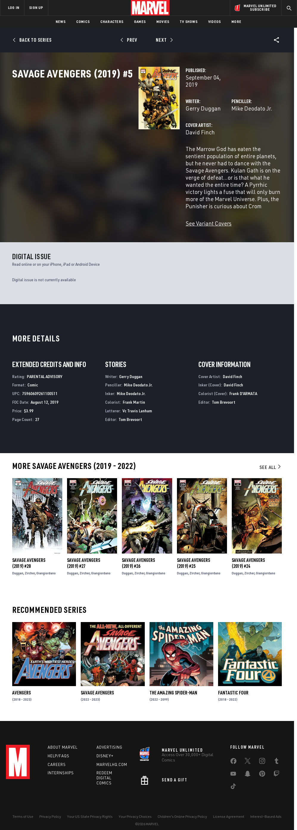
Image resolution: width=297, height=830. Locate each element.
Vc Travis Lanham (137, 401)
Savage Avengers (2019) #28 (28, 553)
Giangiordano (46, 563)
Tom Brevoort (130, 409)
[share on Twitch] (276, 767)
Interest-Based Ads (266, 808)
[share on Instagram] (262, 754)
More (236, 21)
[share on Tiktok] (233, 779)
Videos (214, 21)
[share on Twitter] (248, 754)
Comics (83, 21)
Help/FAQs (58, 747)
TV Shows (189, 21)
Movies (162, 21)
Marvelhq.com (112, 756)
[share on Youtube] (233, 767)
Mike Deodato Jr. (207, 127)
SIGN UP (36, 7)
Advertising (109, 739)
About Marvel (62, 739)
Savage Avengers (97, 683)
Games (140, 21)
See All (270, 458)
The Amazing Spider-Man (173, 683)
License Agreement (228, 808)
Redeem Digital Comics (104, 770)
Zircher (30, 563)
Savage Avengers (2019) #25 (193, 553)
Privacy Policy (50, 808)
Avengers (21, 683)
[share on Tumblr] (276, 754)
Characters (111, 21)
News (61, 21)
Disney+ (105, 747)
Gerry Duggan (115, 127)
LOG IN (13, 7)
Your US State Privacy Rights (90, 808)
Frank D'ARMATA (243, 383)
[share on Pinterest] (262, 767)
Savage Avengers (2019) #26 (138, 553)
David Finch (112, 151)
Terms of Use (23, 808)
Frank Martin (134, 392)
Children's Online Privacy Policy (182, 808)
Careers (57, 756)
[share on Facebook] (233, 754)
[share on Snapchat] (248, 767)
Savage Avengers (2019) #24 (248, 553)
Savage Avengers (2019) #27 (83, 553)
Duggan (17, 563)
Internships (61, 765)
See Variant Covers (120, 213)
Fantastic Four (233, 683)
